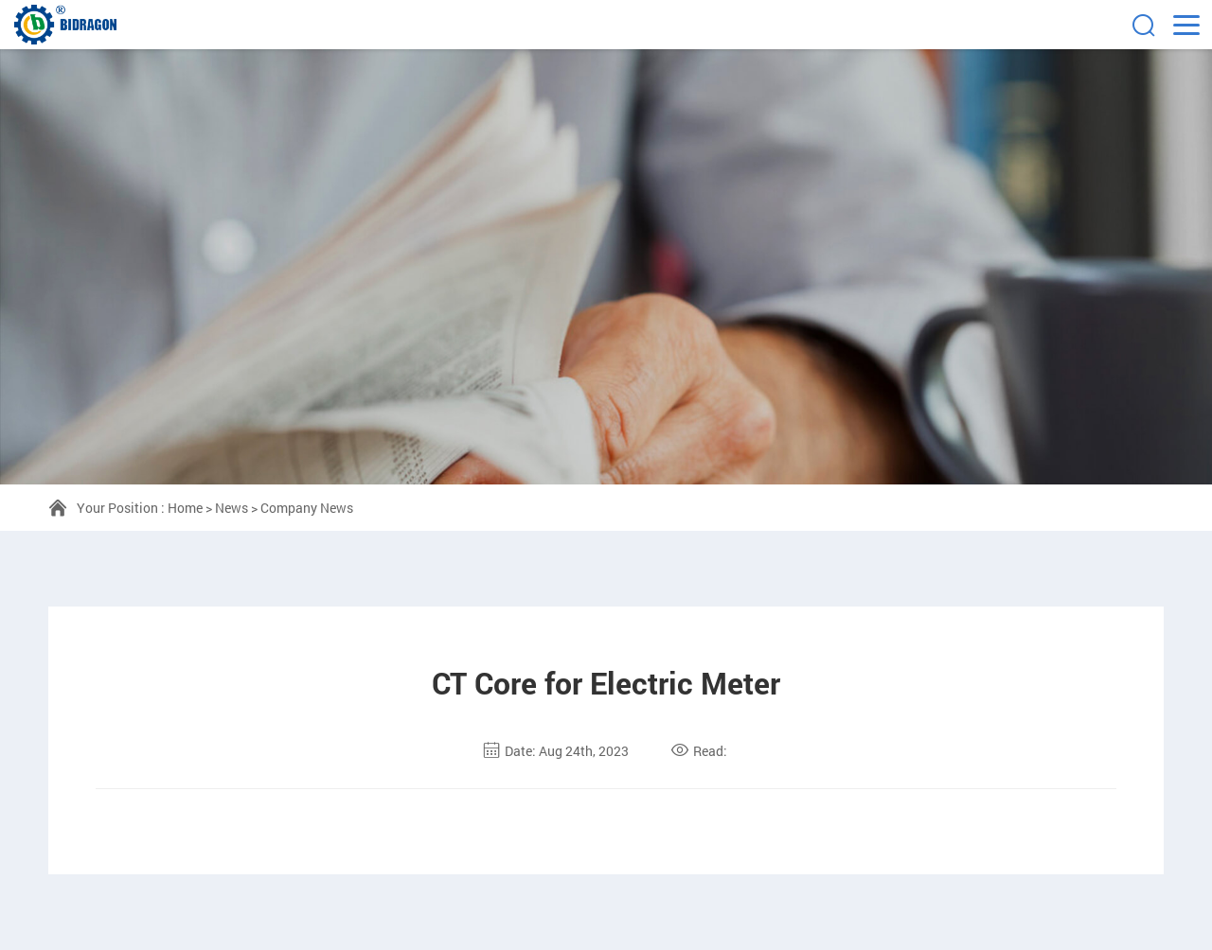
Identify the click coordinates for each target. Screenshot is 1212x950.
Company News (306, 508)
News (231, 508)
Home (185, 508)
